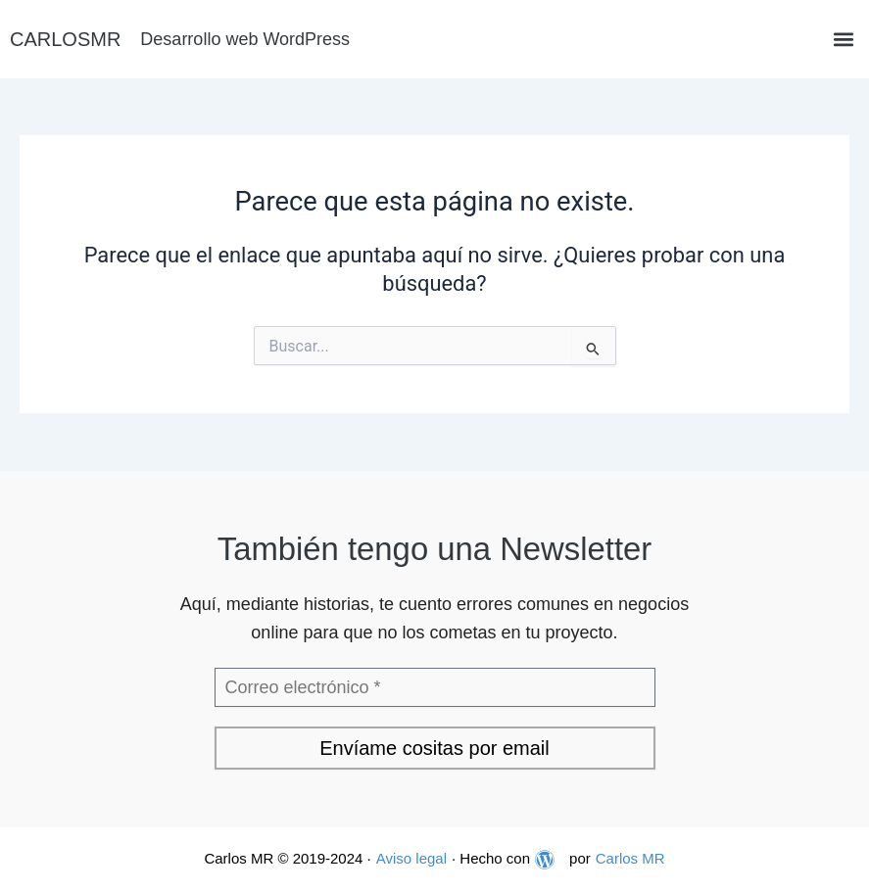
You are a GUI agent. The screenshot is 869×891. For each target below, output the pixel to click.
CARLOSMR (65, 39)
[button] (843, 39)
